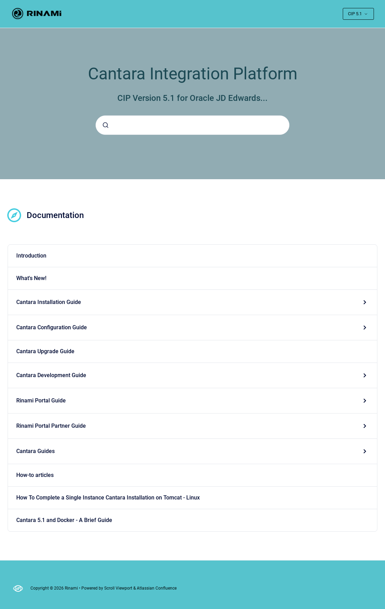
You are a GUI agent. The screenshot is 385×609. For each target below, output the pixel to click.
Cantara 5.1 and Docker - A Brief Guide (64, 520)
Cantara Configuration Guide (51, 327)
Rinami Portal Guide (41, 400)
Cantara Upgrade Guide (45, 351)
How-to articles (35, 475)
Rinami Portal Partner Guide (51, 426)
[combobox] (192, 125)
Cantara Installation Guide (48, 302)
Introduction (31, 255)
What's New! (31, 278)
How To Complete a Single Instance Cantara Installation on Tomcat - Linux (108, 497)
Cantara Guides (35, 451)
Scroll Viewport (118, 588)
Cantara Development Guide (51, 375)
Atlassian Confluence (157, 588)
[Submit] (105, 125)
